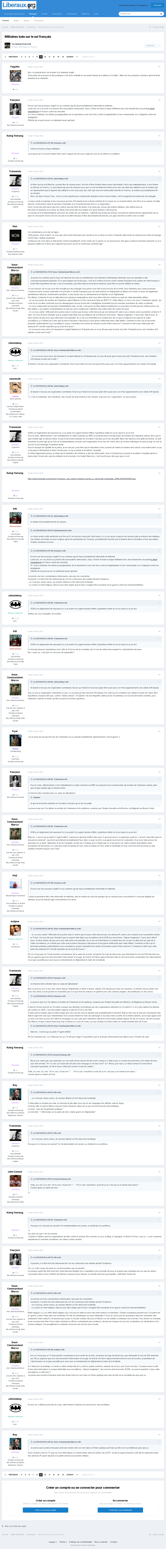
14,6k (15, 295)
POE (15, 875)
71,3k (15, 531)
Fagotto (15, 66)
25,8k (15, 196)
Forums (5, 20)
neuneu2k (15, 378)
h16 (15, 508)
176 (15, 249)
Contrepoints (71, 14)
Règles (16, 20)
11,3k (15, 122)
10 (45, 57)
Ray (15, 1085)
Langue (53, 1542)
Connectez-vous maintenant (120, 1510)
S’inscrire (157, 5)
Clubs (96, 14)
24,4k (15, 366)
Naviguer (33, 15)
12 (54, 57)
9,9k (15, 901)
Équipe (26, 20)
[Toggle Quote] (31, 143)
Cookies (113, 1542)
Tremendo (15, 171)
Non (15, 226)
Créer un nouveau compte (45, 1510)
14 (63, 57)
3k (15, 158)
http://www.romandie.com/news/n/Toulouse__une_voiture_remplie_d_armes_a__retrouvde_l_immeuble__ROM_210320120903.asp (82, 479)
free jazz (15, 100)
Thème (63, 1542)
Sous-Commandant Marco (15, 267)
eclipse (15, 921)
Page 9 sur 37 (88, 57)
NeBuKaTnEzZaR (23, 44)
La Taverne (32, 47)
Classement (38, 20)
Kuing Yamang (15, 135)
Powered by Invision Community (83, 1545)
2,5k (15, 1108)
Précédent (13, 57)
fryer (15, 731)
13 (58, 57)
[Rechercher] (133, 14)
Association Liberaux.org (14, 14)
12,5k (15, 756)
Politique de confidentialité (80, 1542)
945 (15, 1194)
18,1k (15, 404)
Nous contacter (101, 1542)
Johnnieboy (15, 343)
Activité (44, 14)
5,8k (15, 89)
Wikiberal (85, 14)
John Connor (15, 1171)
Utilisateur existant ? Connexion (134, 5)
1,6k (15, 944)
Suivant (70, 57)
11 (49, 57)
